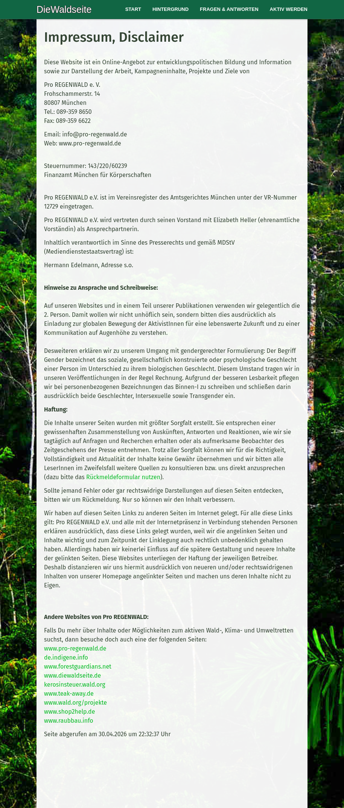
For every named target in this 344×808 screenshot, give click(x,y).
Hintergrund (170, 9)
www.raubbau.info (68, 720)
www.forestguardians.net (77, 666)
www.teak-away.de (69, 693)
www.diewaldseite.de (72, 675)
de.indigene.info (66, 657)
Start (133, 9)
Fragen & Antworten (229, 9)
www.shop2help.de (69, 711)
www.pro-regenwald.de (75, 648)
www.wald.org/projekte (75, 702)
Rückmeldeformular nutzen (123, 477)
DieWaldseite (64, 9)
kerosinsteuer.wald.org (74, 684)
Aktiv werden (288, 9)
